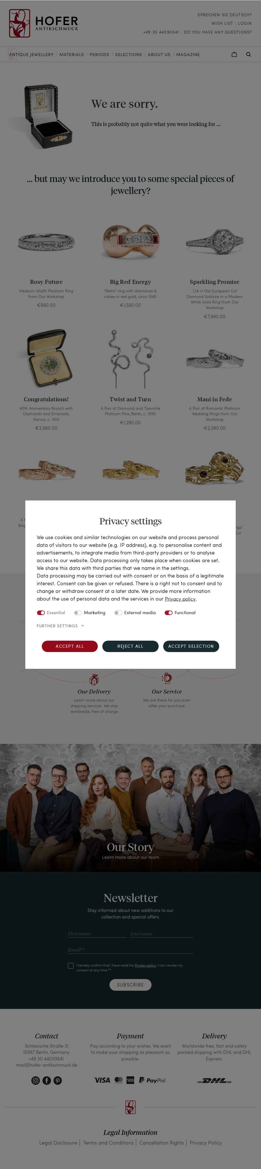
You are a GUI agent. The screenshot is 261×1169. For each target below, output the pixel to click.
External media (140, 613)
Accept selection (191, 646)
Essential (56, 613)
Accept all (70, 646)
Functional (185, 613)
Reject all (130, 646)
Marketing (94, 613)
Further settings (57, 626)
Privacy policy (181, 598)
